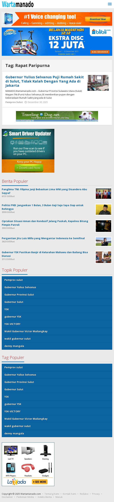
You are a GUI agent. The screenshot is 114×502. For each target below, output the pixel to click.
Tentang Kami (52, 493)
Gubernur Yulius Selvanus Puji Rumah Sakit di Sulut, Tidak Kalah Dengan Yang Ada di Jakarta (44, 81)
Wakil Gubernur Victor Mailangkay (26, 331)
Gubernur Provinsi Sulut (19, 294)
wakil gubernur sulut (17, 338)
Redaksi (84, 493)
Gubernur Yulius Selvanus (20, 287)
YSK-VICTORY (12, 324)
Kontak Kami (69, 493)
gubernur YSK (12, 316)
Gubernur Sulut (13, 302)
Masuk (59, 497)
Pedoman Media (25, 497)
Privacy (96, 493)
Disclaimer (7, 497)
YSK (6, 309)
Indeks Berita (45, 497)
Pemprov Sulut (14, 102)
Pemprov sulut (13, 280)
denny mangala (14, 346)
